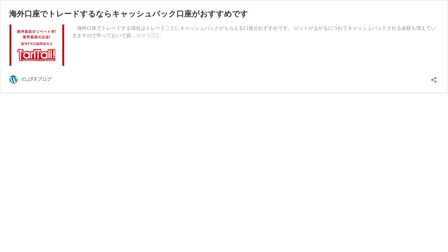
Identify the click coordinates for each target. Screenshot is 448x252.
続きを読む (148, 35)
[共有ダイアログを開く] (434, 77)
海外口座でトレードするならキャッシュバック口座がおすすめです (128, 13)
